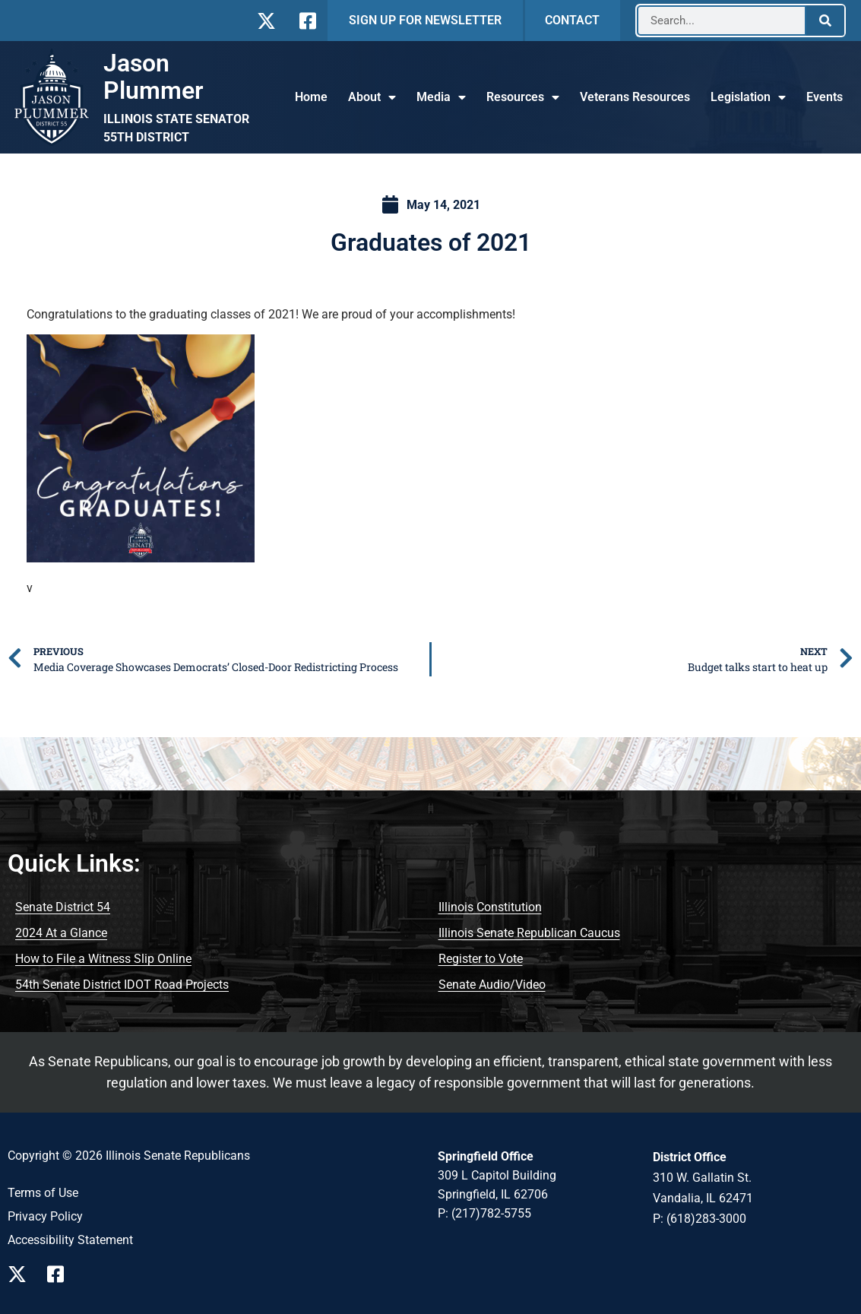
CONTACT (572, 20)
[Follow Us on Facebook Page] (60, 1274)
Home (311, 97)
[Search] (825, 20)
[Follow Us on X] (266, 20)
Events (824, 97)
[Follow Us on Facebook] (305, 20)
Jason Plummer (153, 77)
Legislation (748, 97)
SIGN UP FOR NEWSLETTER (425, 20)
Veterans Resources (635, 97)
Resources (522, 97)
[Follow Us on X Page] (21, 1274)
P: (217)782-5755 (484, 1213)
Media (441, 97)
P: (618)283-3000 (699, 1218)
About (372, 97)
